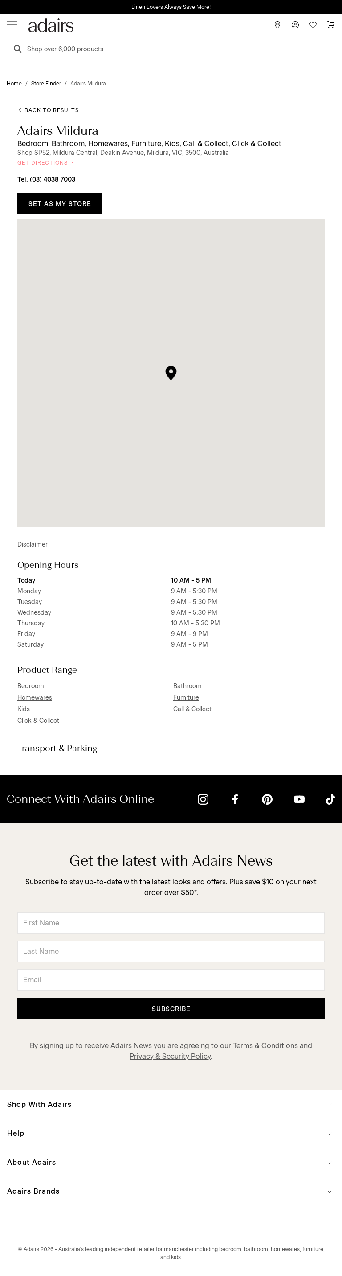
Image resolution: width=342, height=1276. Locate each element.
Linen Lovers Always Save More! (171, 7)
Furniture (186, 697)
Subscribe (171, 1009)
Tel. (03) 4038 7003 (46, 179)
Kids (23, 709)
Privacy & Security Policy (170, 1056)
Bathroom (187, 686)
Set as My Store (59, 204)
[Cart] (330, 25)
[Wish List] (313, 25)
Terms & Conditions (265, 1045)
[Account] (295, 25)
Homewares (34, 697)
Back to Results (48, 110)
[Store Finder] (277, 25)
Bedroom (30, 686)
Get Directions (46, 162)
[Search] (19, 50)
